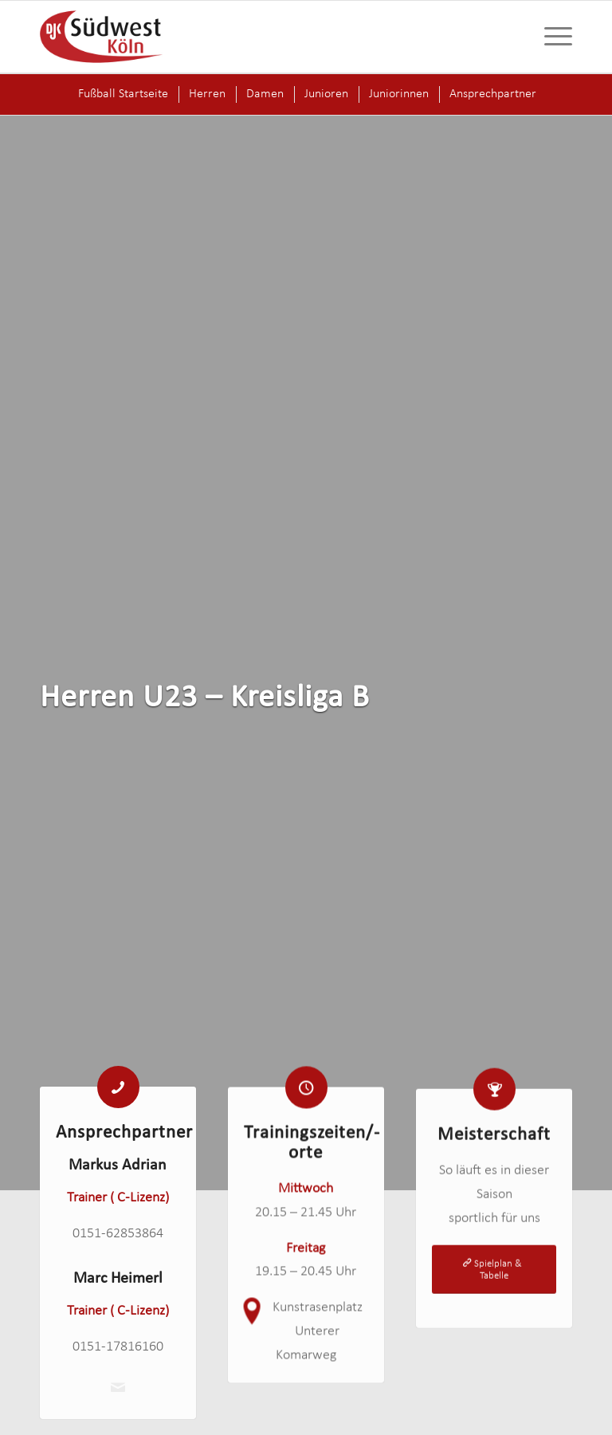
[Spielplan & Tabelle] (494, 1284)
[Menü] (550, 37)
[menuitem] (550, 37)
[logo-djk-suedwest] (101, 37)
